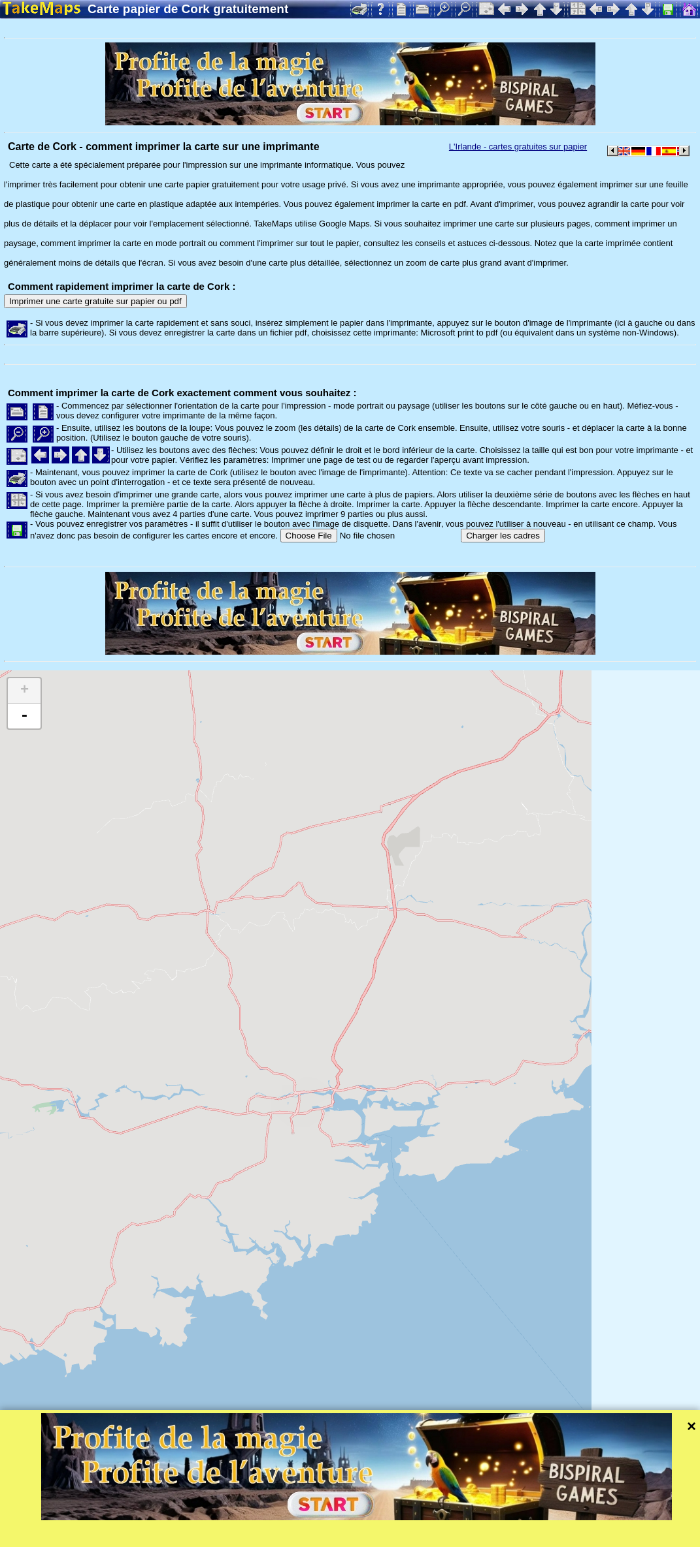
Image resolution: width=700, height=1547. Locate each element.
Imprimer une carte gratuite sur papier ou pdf (95, 301)
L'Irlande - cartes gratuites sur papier (518, 146)
